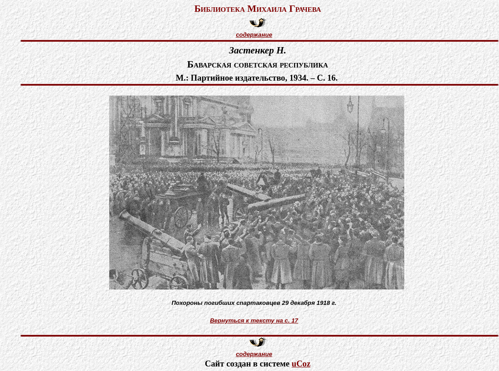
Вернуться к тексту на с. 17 (254, 320)
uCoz (301, 363)
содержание (254, 34)
